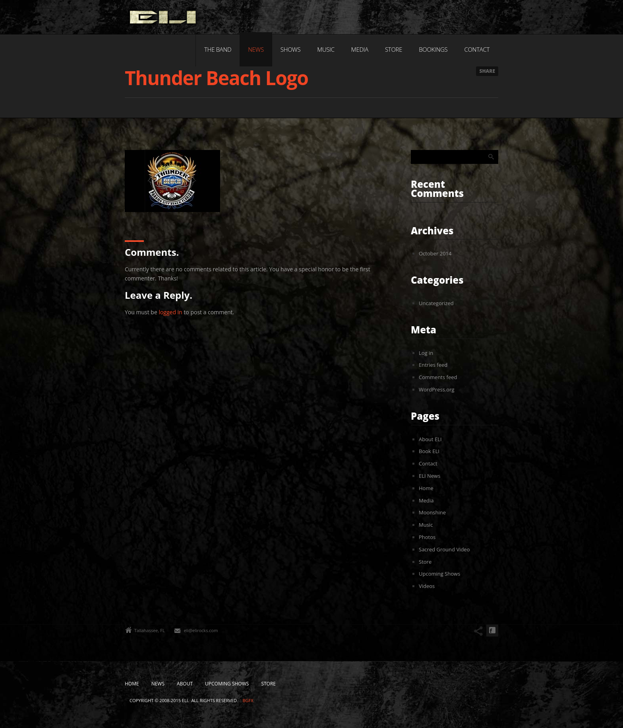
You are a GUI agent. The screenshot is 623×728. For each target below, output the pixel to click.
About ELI (430, 439)
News (255, 49)
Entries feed (433, 364)
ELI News (429, 475)
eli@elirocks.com (201, 630)
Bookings (433, 49)
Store (393, 49)
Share (487, 71)
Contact (476, 49)
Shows (291, 49)
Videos (427, 586)
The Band (217, 49)
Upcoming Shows (439, 573)
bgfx (247, 700)
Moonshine (432, 512)
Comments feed (438, 377)
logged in (170, 312)
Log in (426, 352)
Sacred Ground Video (444, 549)
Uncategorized (436, 303)
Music (326, 49)
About (185, 683)
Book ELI (429, 451)
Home (426, 488)
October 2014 (435, 253)
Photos (427, 537)
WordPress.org (437, 389)
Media (359, 49)
